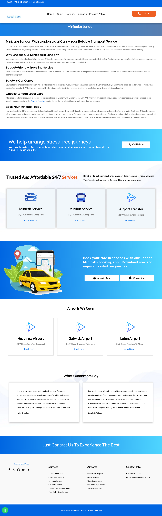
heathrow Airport (95, 473)
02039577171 (12, 2)
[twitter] (14, 470)
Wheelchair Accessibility (59, 488)
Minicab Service (55, 473)
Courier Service (55, 484)
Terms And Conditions (69, 510)
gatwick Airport (94, 481)
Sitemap (98, 510)
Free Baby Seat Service (58, 492)
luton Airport (93, 477)
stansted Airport (94, 488)
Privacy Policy (87, 510)
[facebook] (9, 470)
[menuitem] (50, 14)
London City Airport (96, 484)
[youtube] (23, 470)
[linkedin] (28, 470)
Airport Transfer (38, 101)
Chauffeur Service (56, 477)
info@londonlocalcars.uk (32, 2)
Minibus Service (55, 481)
